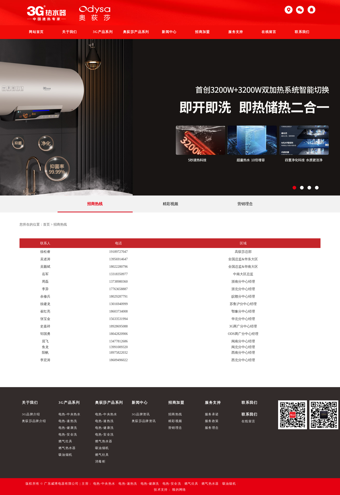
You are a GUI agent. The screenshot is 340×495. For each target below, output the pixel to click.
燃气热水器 (67, 448)
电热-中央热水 (69, 414)
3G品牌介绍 (31, 414)
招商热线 (95, 204)
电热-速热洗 (68, 421)
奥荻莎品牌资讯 (144, 421)
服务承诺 (212, 414)
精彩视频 (170, 204)
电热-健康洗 (68, 428)
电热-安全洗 (68, 434)
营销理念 (245, 204)
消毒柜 (100, 461)
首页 (46, 224)
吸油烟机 (65, 454)
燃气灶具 (65, 441)
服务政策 (212, 421)
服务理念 (212, 428)
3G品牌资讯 (141, 414)
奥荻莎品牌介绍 (34, 421)
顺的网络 (178, 489)
